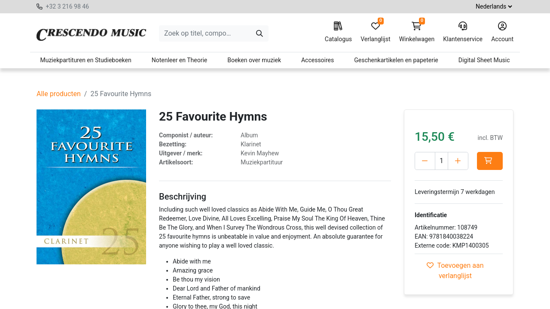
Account (502, 32)
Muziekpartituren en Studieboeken (85, 60)
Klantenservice (463, 32)
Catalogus (338, 32)
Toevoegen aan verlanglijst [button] (455, 270)
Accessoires (317, 60)
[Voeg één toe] (458, 161)
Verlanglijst (375, 32)
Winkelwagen (417, 32)
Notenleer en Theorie (180, 60)
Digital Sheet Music (484, 60)
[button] (490, 161)
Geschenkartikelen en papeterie (396, 60)
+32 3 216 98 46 (67, 6)
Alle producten (59, 94)
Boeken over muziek (254, 60)
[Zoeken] (260, 33)
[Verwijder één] (425, 161)
